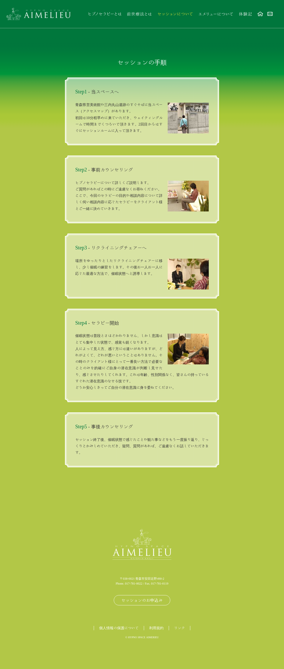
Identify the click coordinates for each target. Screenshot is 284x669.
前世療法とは (139, 14)
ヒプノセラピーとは (104, 14)
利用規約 (156, 628)
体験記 (245, 14)
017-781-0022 (134, 583)
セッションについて (175, 14)
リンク (179, 628)
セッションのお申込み (142, 600)
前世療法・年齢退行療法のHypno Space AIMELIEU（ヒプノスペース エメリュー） (38, 14)
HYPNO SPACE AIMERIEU (143, 637)
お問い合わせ (270, 14)
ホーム (260, 14)
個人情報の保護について (119, 628)
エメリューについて (215, 14)
